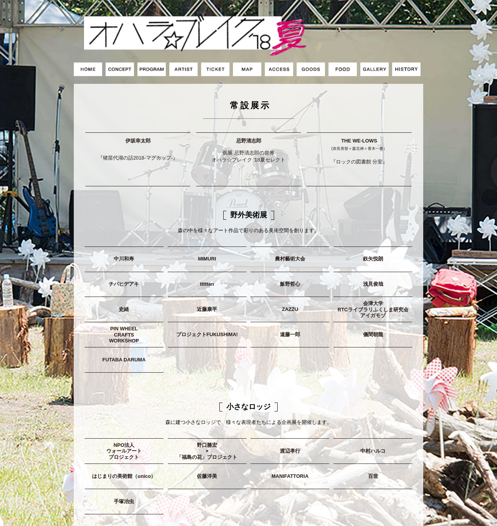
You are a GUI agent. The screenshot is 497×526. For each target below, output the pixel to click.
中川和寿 (124, 233)
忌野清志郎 (248, 128)
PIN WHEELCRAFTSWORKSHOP (124, 309)
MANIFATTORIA (290, 450)
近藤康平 (207, 284)
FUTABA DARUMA (124, 334)
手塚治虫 (124, 476)
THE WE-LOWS (359, 129)
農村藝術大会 (290, 233)
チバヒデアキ (124, 259)
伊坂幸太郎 (138, 127)
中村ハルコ (373, 425)
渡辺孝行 (290, 425)
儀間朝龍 (373, 309)
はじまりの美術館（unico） (124, 450)
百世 (373, 450)
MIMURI (207, 233)
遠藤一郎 (290, 309)
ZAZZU (290, 284)
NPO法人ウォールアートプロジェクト (124, 425)
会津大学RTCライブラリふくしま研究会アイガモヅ (372, 284)
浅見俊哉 (373, 259)
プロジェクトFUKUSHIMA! (207, 309)
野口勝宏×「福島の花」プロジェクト (207, 425)
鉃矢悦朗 (373, 233)
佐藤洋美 (207, 450)
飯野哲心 (290, 259)
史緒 (124, 284)
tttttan (207, 259)
